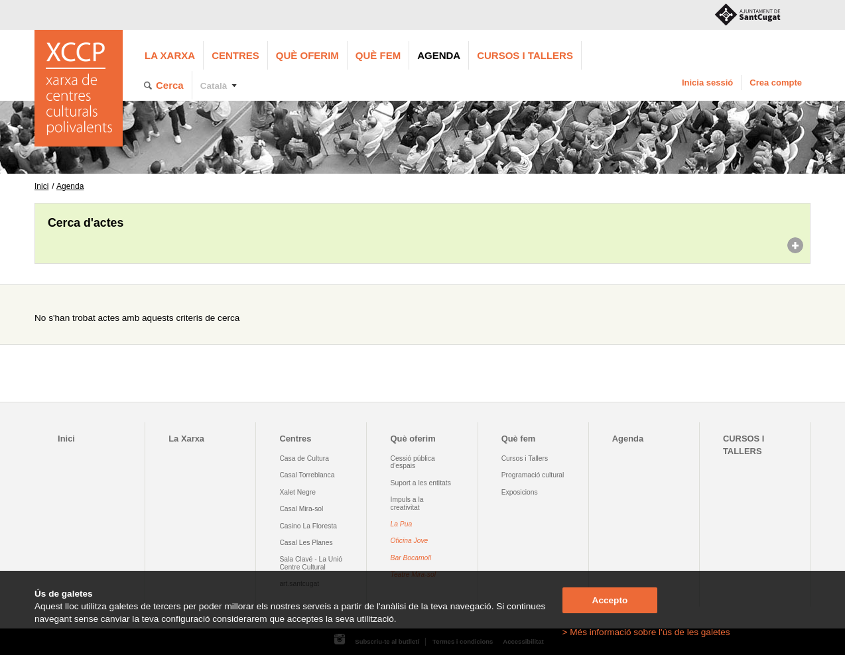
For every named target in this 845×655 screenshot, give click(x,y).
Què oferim (307, 55)
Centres (235, 55)
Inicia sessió (707, 83)
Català (214, 86)
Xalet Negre (297, 492)
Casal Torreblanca (306, 475)
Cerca (170, 85)
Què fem (378, 55)
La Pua (402, 524)
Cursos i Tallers (524, 458)
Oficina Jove (409, 540)
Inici (41, 186)
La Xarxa (170, 55)
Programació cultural (532, 475)
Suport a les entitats (421, 483)
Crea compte (775, 83)
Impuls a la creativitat (407, 503)
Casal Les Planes (305, 542)
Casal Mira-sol (301, 508)
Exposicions (519, 492)
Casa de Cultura (304, 458)
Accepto (610, 600)
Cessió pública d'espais (413, 462)
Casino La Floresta (308, 526)
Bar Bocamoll (411, 558)
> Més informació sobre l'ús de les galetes (646, 632)
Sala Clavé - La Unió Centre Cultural (310, 563)
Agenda (438, 55)
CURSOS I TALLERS (525, 55)
